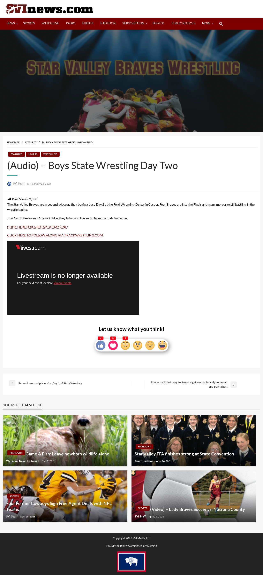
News (11, 23)
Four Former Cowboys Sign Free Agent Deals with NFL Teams (59, 506)
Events (87, 23)
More (206, 23)
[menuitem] (11, 24)
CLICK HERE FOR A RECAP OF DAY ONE (37, 227)
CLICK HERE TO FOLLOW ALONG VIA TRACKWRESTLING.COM (55, 235)
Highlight (16, 452)
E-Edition (107, 23)
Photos (158, 23)
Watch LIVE (50, 23)
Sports (29, 23)
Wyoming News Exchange (23, 461)
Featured (30, 142)
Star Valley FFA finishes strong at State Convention (184, 453)
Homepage (13, 142)
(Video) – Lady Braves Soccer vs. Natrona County (197, 509)
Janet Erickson (144, 461)
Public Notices (183, 23)
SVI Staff (19, 183)
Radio (70, 23)
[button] (221, 24)
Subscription (133, 23)
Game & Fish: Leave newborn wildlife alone (67, 453)
